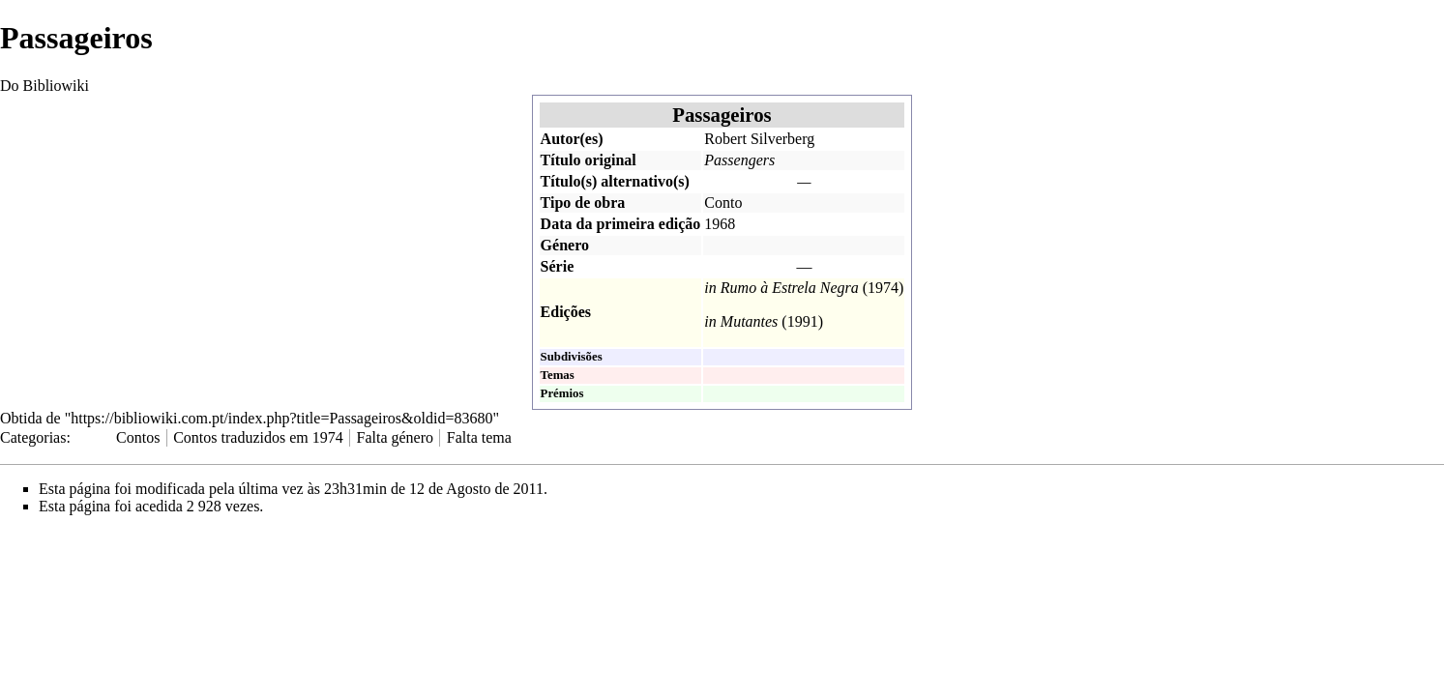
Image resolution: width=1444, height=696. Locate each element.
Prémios (562, 393)
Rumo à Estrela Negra (790, 287)
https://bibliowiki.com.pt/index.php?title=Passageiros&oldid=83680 (281, 418)
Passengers (739, 160)
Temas (558, 375)
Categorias (33, 437)
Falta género (395, 437)
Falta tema (479, 437)
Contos (138, 437)
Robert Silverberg (759, 138)
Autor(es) (572, 138)
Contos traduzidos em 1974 (258, 437)
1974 (883, 287)
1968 (719, 224)
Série (558, 266)
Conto (723, 202)
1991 (802, 321)
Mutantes (750, 321)
